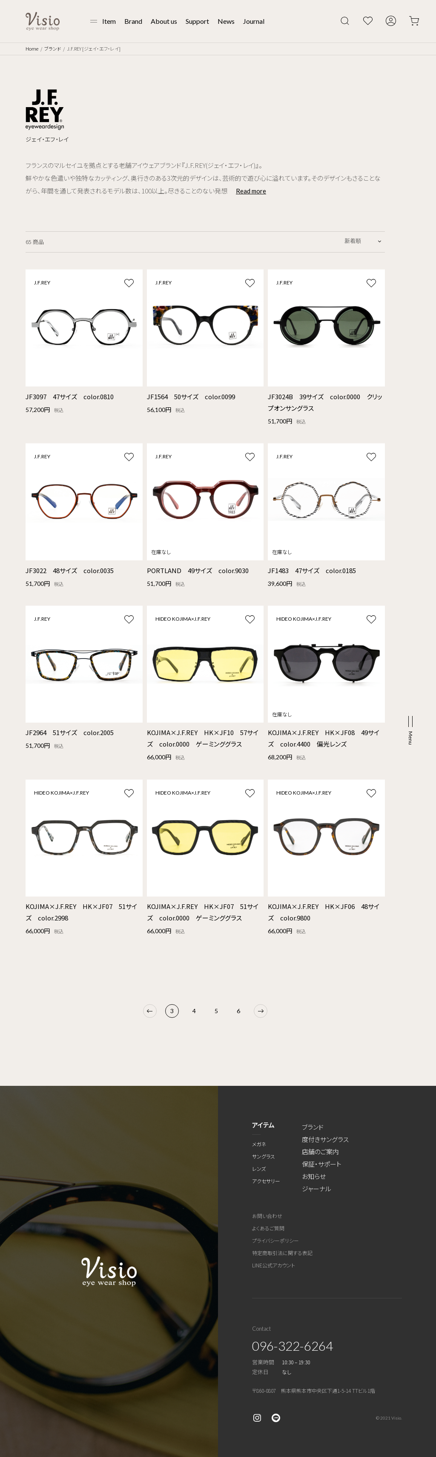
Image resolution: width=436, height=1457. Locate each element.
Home (32, 48)
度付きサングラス (325, 1139)
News (226, 21)
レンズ (259, 1168)
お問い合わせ (267, 1215)
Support (197, 21)
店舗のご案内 (320, 1151)
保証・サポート (321, 1163)
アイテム (263, 1124)
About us (164, 21)
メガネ (259, 1143)
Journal (253, 21)
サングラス (263, 1156)
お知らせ (314, 1176)
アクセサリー (266, 1180)
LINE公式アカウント (273, 1265)
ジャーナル (316, 1188)
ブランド (52, 48)
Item (109, 21)
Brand (133, 21)
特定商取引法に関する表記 (282, 1252)
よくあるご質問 (268, 1228)
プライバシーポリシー (275, 1240)
